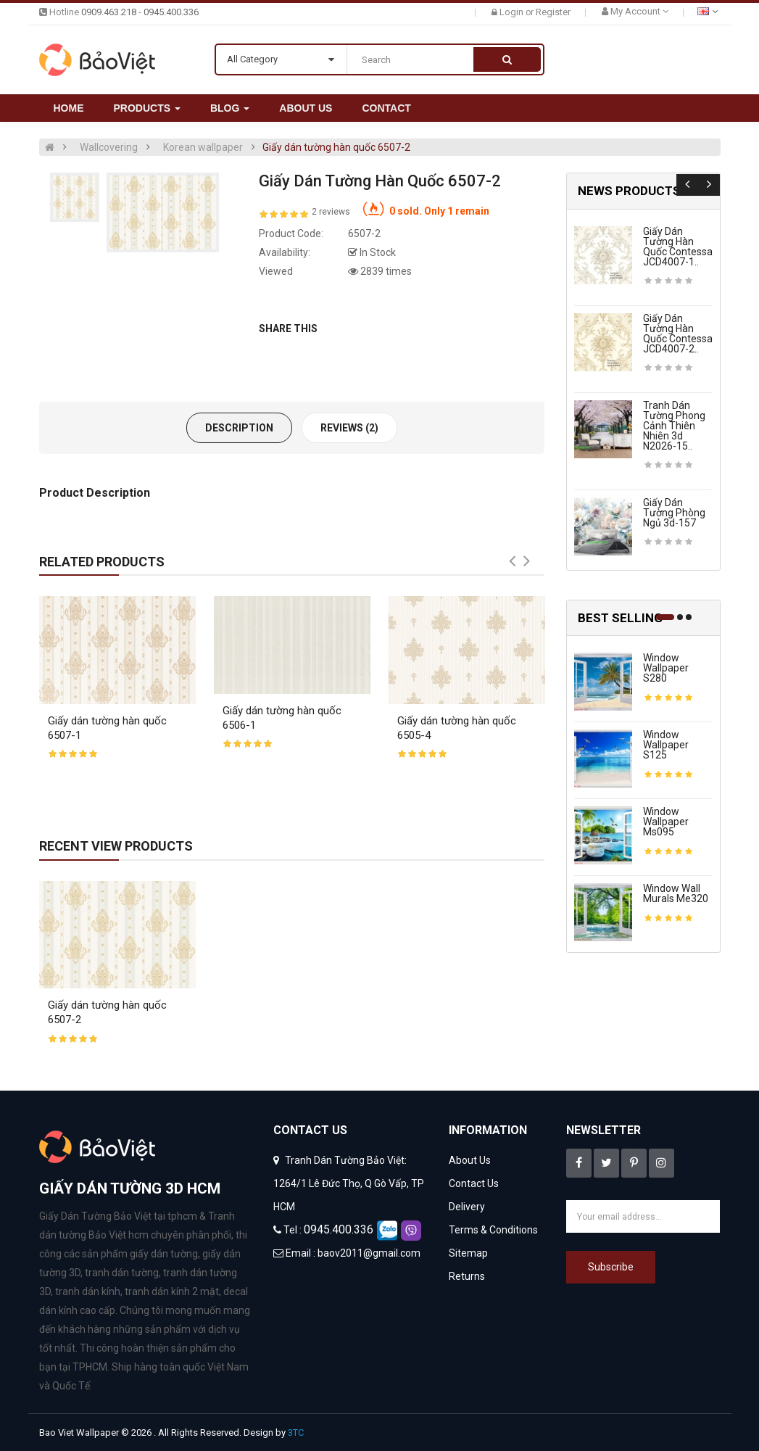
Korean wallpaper (203, 147)
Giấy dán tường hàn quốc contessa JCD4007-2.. (678, 334)
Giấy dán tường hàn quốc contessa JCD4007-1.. (678, 247)
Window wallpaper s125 (666, 745)
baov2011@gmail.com (369, 1253)
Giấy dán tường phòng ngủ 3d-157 (674, 513)
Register (553, 12)
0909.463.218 (108, 12)
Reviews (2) (349, 428)
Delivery (467, 1206)
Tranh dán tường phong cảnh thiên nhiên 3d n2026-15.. (674, 426)
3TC (296, 1432)
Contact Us (474, 1183)
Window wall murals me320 (675, 893)
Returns (467, 1276)
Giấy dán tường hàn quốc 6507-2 (336, 147)
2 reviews (331, 212)
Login (512, 12)
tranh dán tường (122, 1272)
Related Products (102, 561)
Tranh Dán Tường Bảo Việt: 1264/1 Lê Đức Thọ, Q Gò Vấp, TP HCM (348, 1183)
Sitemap (468, 1253)
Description (239, 428)
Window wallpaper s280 (666, 668)
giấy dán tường (164, 1254)
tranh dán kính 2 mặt (172, 1291)
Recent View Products (116, 845)
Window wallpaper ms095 (666, 822)
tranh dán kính (87, 1291)
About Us (470, 1160)
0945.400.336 (171, 12)
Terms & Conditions (493, 1230)
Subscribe (611, 1267)
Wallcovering (109, 147)
